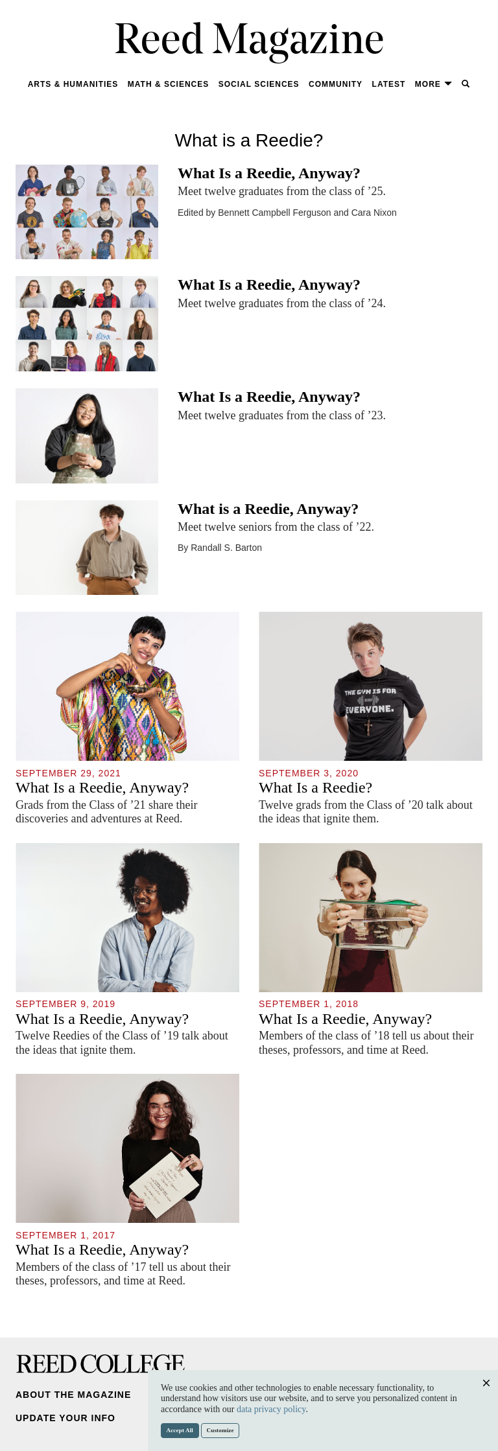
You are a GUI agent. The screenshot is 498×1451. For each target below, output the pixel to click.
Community (335, 84)
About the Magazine (73, 1394)
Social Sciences (259, 84)
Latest (389, 84)
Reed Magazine (249, 42)
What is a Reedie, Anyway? (268, 508)
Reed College (100, 1363)
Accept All (180, 1430)
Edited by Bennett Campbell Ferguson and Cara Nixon (287, 212)
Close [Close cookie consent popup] (486, 1396)
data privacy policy (271, 1409)
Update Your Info (65, 1418)
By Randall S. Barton (220, 547)
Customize (220, 1430)
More (434, 84)
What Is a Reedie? (315, 787)
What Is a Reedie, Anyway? (269, 173)
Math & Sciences (168, 84)
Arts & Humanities (73, 84)
